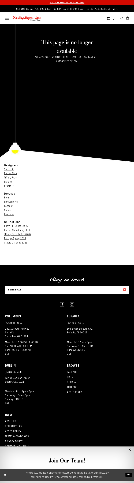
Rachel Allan (10, 173)
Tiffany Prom (10, 178)
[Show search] (115, 19)
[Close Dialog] (5, 477)
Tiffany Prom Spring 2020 (17, 234)
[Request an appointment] (108, 19)
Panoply (8, 182)
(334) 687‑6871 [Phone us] (109, 9)
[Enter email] (67, 290)
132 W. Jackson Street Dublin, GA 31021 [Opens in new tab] (17, 382)
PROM (70, 379)
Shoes (7, 210)
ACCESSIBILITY (13, 433)
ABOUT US (10, 423)
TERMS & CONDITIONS (17, 438)
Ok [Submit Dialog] (128, 477)
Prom (7, 198)
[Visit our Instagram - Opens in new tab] (72, 306)
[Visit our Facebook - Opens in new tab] (61, 306)
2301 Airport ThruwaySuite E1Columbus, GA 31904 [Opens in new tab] (17, 335)
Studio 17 (9, 186)
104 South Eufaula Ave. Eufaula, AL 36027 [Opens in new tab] (80, 333)
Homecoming (11, 202)
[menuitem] (67, 9)
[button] (7, 18)
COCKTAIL (72, 384)
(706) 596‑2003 (14, 325)
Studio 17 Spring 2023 (15, 243)
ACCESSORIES (75, 394)
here (100, 479)
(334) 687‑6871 (75, 325)
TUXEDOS (72, 389)
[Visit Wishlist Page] (121, 19)
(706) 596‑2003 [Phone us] (42, 9)
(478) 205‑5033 (13, 374)
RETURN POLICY (13, 428)
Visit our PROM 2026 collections (67, 2)
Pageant (8, 206)
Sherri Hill (9, 169)
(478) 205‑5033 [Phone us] (76, 9)
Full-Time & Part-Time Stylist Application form (67, 470)
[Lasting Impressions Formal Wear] (26, 19)
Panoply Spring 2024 (15, 238)
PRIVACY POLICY (14, 443)
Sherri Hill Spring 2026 (16, 226)
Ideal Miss (9, 214)
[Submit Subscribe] (124, 290)
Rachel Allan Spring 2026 (17, 230)
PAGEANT (72, 374)
